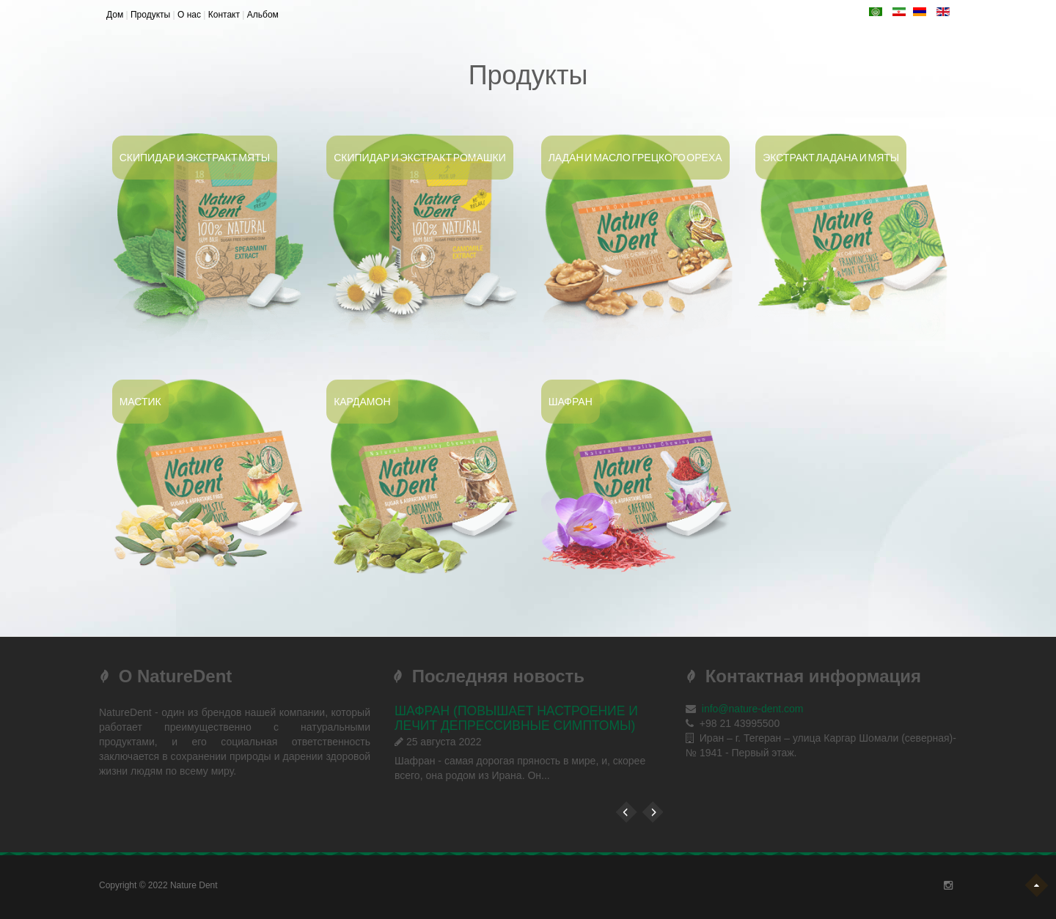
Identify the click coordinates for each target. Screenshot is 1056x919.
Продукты (150, 15)
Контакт (224, 15)
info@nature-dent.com (753, 709)
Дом (114, 15)
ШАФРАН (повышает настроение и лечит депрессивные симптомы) (516, 718)
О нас (189, 15)
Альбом (263, 15)
